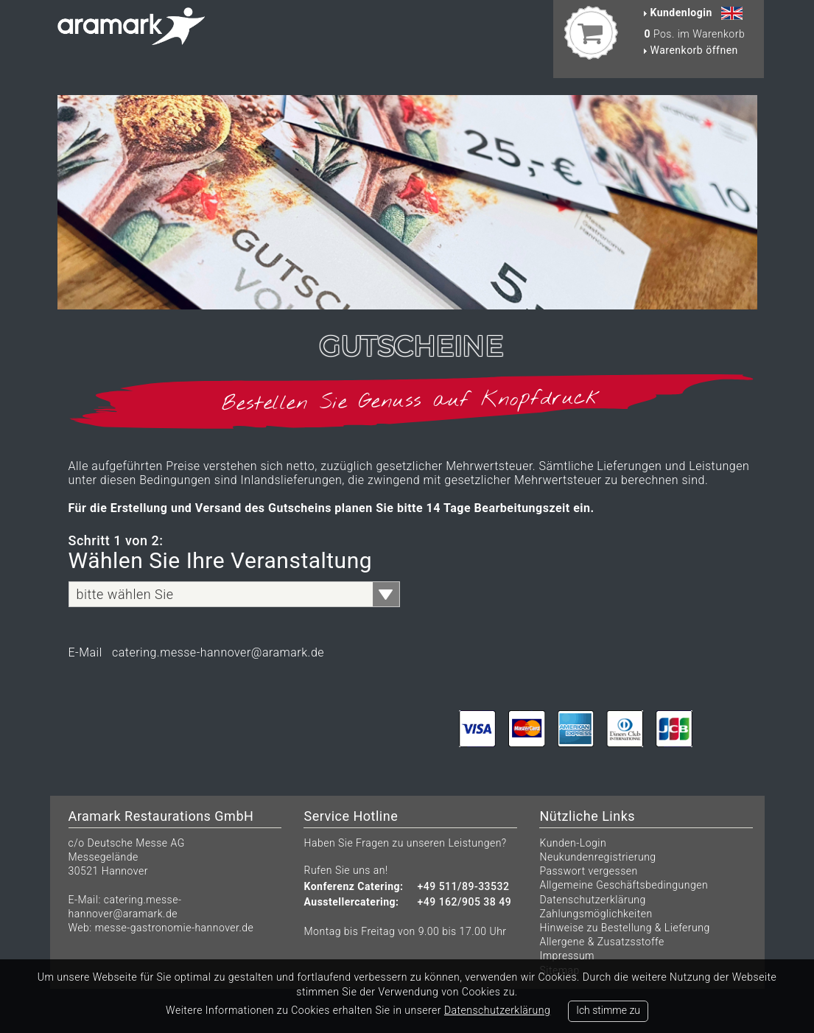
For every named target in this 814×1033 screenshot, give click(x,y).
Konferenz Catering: (353, 886)
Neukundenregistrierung (597, 857)
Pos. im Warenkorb (694, 34)
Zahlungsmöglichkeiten (595, 914)
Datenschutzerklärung (592, 900)
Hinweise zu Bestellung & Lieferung (624, 928)
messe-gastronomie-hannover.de (174, 928)
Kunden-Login (572, 843)
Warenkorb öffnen (690, 50)
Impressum (566, 956)
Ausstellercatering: (351, 902)
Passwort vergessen (588, 871)
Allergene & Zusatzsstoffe (601, 942)
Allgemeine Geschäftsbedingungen (623, 885)
